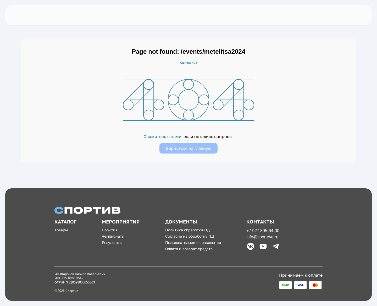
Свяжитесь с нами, (163, 136)
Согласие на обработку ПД (189, 236)
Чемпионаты (113, 236)
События (110, 230)
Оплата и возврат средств (189, 249)
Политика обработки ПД (187, 230)
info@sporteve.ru (262, 236)
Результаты (112, 242)
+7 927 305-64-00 (262, 230)
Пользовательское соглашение (193, 242)
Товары (61, 230)
